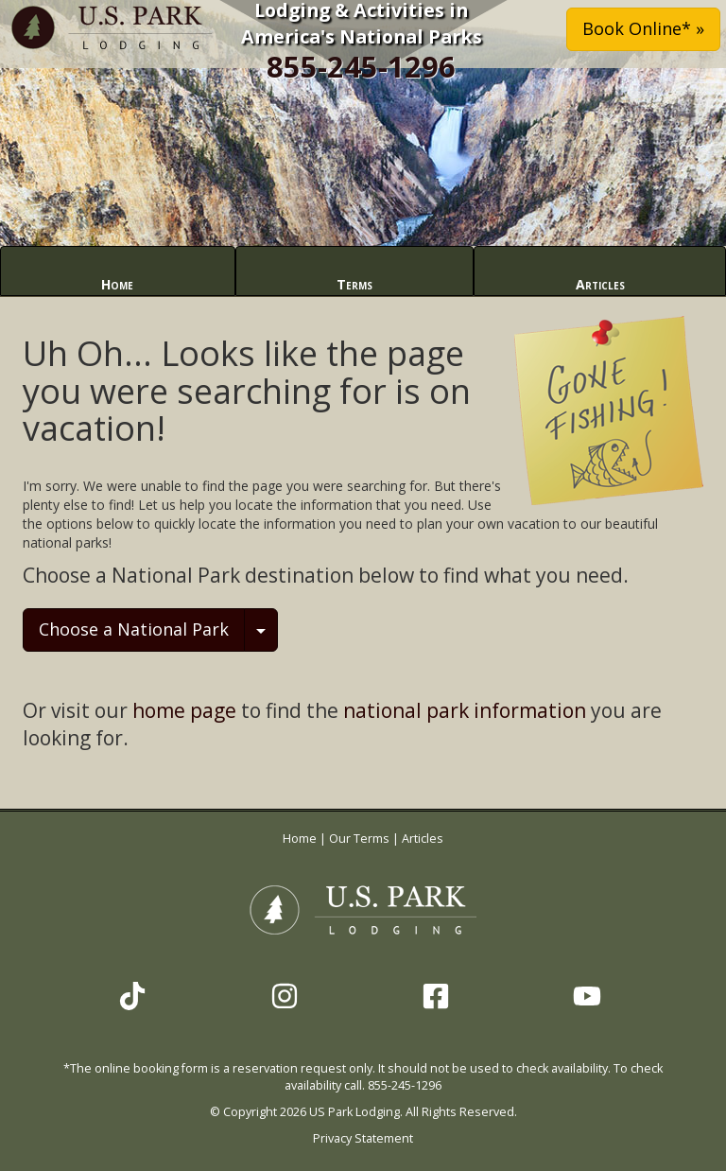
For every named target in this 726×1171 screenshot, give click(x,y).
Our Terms (359, 838)
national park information (464, 710)
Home (117, 284)
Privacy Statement (363, 1138)
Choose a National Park (134, 629)
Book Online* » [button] (643, 28)
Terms (354, 284)
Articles (600, 284)
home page (184, 710)
